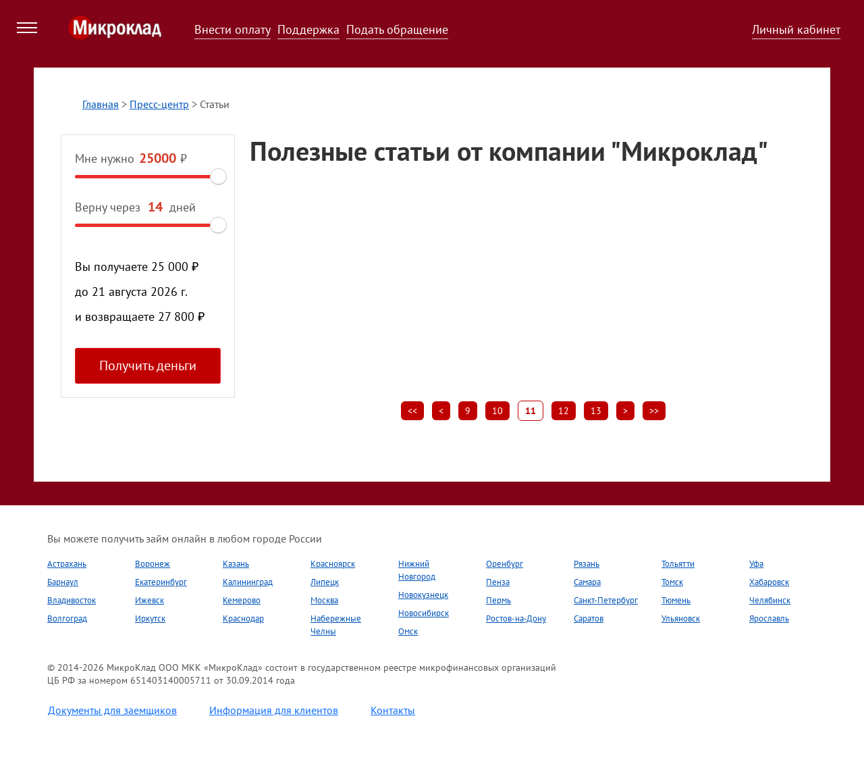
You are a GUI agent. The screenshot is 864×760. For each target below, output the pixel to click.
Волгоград (67, 618)
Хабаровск (769, 582)
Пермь (498, 600)
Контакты (393, 710)
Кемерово (242, 600)
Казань (236, 563)
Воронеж (152, 563)
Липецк (324, 582)
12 (563, 411)
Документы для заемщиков (112, 710)
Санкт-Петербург (606, 600)
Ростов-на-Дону (516, 618)
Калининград (248, 582)
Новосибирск (423, 613)
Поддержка (308, 29)
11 (530, 411)
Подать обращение (397, 29)
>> (654, 411)
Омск (408, 631)
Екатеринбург (161, 582)
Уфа (756, 563)
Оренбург (504, 563)
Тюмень (676, 600)
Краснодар (243, 618)
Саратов (588, 618)
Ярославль (769, 618)
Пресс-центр (159, 104)
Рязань (586, 563)
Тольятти (678, 563)
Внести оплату (232, 29)
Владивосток (71, 600)
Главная (100, 104)
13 (596, 411)
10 (497, 411)
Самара (587, 582)
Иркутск (150, 618)
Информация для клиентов (273, 710)
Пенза (498, 582)
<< (412, 411)
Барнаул (62, 582)
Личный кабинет (796, 29)
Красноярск (332, 563)
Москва (324, 600)
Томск (672, 582)
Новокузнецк (423, 595)
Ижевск (149, 600)
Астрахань (66, 563)
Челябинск (769, 600)
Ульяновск (681, 618)
